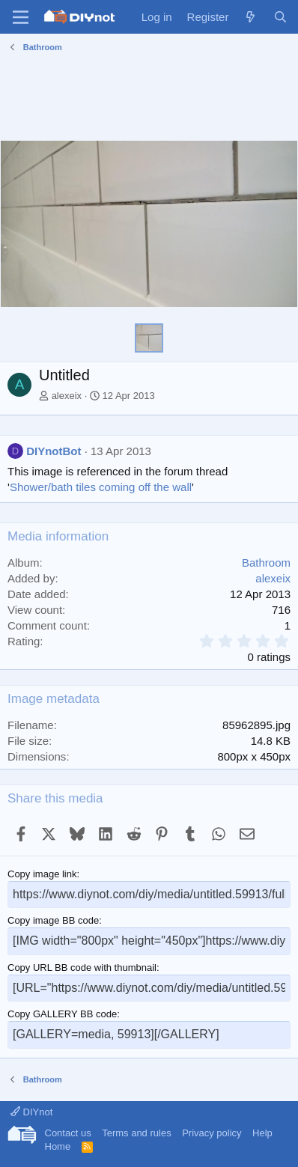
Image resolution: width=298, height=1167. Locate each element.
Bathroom (266, 562)
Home (58, 1146)
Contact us (68, 1133)
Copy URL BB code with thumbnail (81, 967)
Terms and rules (136, 1133)
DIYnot (31, 1112)
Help (262, 1133)
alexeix (67, 395)
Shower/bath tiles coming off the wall (101, 487)
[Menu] (20, 17)
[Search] (280, 17)
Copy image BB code (53, 920)
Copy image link (42, 874)
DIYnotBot (53, 451)
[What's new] (250, 17)
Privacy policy (211, 1133)
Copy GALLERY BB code (62, 1014)
